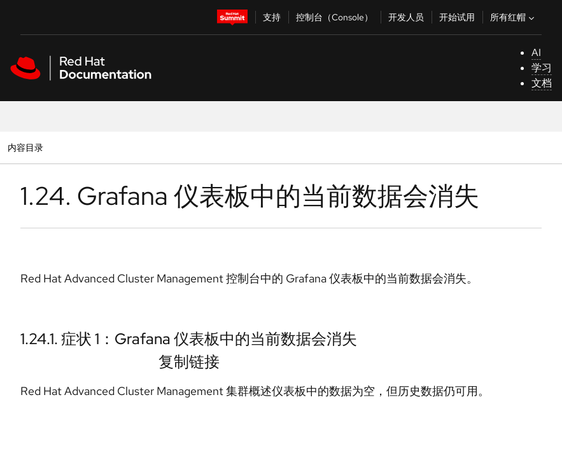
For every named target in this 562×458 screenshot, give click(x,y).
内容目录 (25, 147)
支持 (272, 17)
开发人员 (406, 17)
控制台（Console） (334, 17)
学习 (541, 67)
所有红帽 (513, 17)
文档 (541, 83)
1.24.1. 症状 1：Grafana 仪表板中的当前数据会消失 (188, 339)
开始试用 (457, 17)
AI (536, 52)
